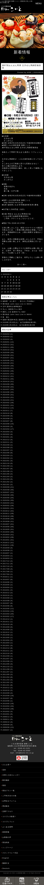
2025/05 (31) (8, 363)
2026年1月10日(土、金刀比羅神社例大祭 (19, 325)
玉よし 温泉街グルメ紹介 (12, 309)
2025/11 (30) (8, 347)
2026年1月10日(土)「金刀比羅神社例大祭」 (20, 322)
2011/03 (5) (8, 680)
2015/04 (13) (8, 611)
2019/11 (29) (8, 513)
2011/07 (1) (8, 672)
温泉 (4, 770)
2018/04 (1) (8, 556)
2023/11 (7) (8, 410)
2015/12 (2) (8, 593)
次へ (19, 264)
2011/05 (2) (8, 674)
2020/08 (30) (8, 490)
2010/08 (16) (8, 695)
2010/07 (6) (8, 698)
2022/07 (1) (8, 450)
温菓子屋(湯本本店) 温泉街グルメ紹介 (18, 320)
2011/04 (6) (8, 677)
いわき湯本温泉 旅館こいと (9, 1)
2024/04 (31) (8, 397)
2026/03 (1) (8, 336)
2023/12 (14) (8, 408)
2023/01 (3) (8, 437)
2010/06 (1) (8, 701)
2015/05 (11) (8, 608)
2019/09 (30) (8, 519)
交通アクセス (7, 811)
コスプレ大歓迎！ (9, 816)
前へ (25, 264)
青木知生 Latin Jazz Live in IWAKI (17, 304)
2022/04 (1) (8, 455)
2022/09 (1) (8, 445)
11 (16, 283)
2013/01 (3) (8, 645)
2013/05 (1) (8, 637)
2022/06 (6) (8, 453)
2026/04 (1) (8, 334)
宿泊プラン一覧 (8, 790)
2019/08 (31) (8, 521)
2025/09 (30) (8, 352)
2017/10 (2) (8, 566)
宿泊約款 (5, 842)
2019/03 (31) (8, 534)
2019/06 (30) (8, 527)
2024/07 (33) (8, 389)
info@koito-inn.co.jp (25, 753)
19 (19, 286)
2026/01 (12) (8, 342)
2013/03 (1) (8, 643)
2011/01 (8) (8, 685)
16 (11, 286)
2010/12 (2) (8, 688)
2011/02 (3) (8, 682)
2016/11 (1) (8, 577)
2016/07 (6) (8, 579)
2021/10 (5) (8, 463)
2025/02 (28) (8, 371)
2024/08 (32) (8, 387)
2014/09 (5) (8, 627)
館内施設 (5, 780)
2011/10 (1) (8, 666)
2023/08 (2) (8, 418)
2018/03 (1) (8, 558)
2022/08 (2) (8, 447)
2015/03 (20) (8, 614)
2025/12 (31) (8, 344)
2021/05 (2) (8, 474)
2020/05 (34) (8, 498)
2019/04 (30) (8, 532)
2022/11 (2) (8, 442)
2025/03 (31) (8, 368)
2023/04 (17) (8, 429)
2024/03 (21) (8, 400)
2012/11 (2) (8, 651)
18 (16, 286)
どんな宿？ (6, 764)
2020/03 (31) (8, 503)
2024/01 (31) (8, 405)
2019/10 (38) (8, 516)
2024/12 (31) (8, 376)
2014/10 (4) (8, 624)
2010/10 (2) (8, 690)
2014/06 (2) (8, 629)
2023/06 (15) (8, 424)
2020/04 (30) (8, 500)
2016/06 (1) (8, 582)
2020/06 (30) (8, 495)
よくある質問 (7, 827)
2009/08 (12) (8, 727)
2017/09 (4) (8, 569)
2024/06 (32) (8, 392)
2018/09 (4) (8, 548)
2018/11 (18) (8, 545)
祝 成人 (6, 317)
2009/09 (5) (8, 725)
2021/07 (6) (8, 468)
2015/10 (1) (8, 595)
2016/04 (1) (8, 587)
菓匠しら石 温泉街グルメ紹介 (14, 312)
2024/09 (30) (8, 384)
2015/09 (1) (8, 598)
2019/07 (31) (8, 524)
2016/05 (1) (8, 585)
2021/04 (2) (8, 476)
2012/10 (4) (8, 653)
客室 (4, 785)
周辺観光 (5, 806)
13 (2, 286)
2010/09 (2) (8, 693)
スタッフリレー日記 (10, 853)
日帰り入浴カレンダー (11, 775)
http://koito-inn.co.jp (13, 202)
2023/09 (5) (8, 416)
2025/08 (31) (8, 355)
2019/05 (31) (8, 529)
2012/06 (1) (8, 661)
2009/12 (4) (8, 717)
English (5, 858)
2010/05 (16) (8, 703)
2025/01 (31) (8, 374)
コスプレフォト (8, 822)
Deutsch (6, 868)
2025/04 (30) (8, 366)
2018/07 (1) (8, 553)
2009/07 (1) (8, 730)
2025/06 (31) (8, 360)
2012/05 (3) (8, 664)
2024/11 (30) (8, 379)
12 (19, 283)
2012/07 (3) (8, 659)
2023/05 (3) (8, 426)
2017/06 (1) (8, 571)
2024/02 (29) (8, 402)
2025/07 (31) (8, 358)
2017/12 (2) (8, 561)
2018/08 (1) (8, 550)
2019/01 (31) (8, 540)
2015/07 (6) (8, 603)
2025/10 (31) (8, 350)
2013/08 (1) (8, 635)
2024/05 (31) (8, 395)
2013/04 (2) (8, 640)
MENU (39, 3)
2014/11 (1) (8, 622)
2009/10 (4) (8, 722)
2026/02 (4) (8, 339)
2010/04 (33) (8, 706)
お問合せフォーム (9, 801)
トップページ (7, 847)
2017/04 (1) (8, 574)
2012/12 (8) (8, 648)
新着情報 (5, 832)
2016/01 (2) (8, 590)
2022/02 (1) (8, 458)
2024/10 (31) (8, 381)
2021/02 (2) (8, 482)
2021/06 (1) (8, 471)
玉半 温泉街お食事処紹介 (12, 306)
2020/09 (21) (8, 487)
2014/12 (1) (8, 619)
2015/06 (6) (8, 606)
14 (5, 286)
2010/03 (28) (8, 709)
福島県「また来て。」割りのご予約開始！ (19, 301)
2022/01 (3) (8, 461)
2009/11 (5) (8, 719)
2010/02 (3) (8, 711)
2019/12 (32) (8, 511)
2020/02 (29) (8, 505)
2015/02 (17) (8, 616)
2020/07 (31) (8, 492)
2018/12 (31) (8, 542)
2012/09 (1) (8, 656)
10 (14, 283)
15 (8, 286)
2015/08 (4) (8, 600)
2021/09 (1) (8, 466)
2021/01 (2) (8, 484)
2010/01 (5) (8, 714)
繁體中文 (5, 863)
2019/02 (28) (8, 537)
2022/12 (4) (8, 440)
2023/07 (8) (8, 421)
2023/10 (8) (8, 413)
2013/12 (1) (8, 632)
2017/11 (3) (8, 563)
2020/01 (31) (8, 508)
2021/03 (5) (8, 479)
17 (14, 286)
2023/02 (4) (8, 434)
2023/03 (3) (8, 432)
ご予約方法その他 (9, 796)
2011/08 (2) (8, 669)
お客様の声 (6, 837)
